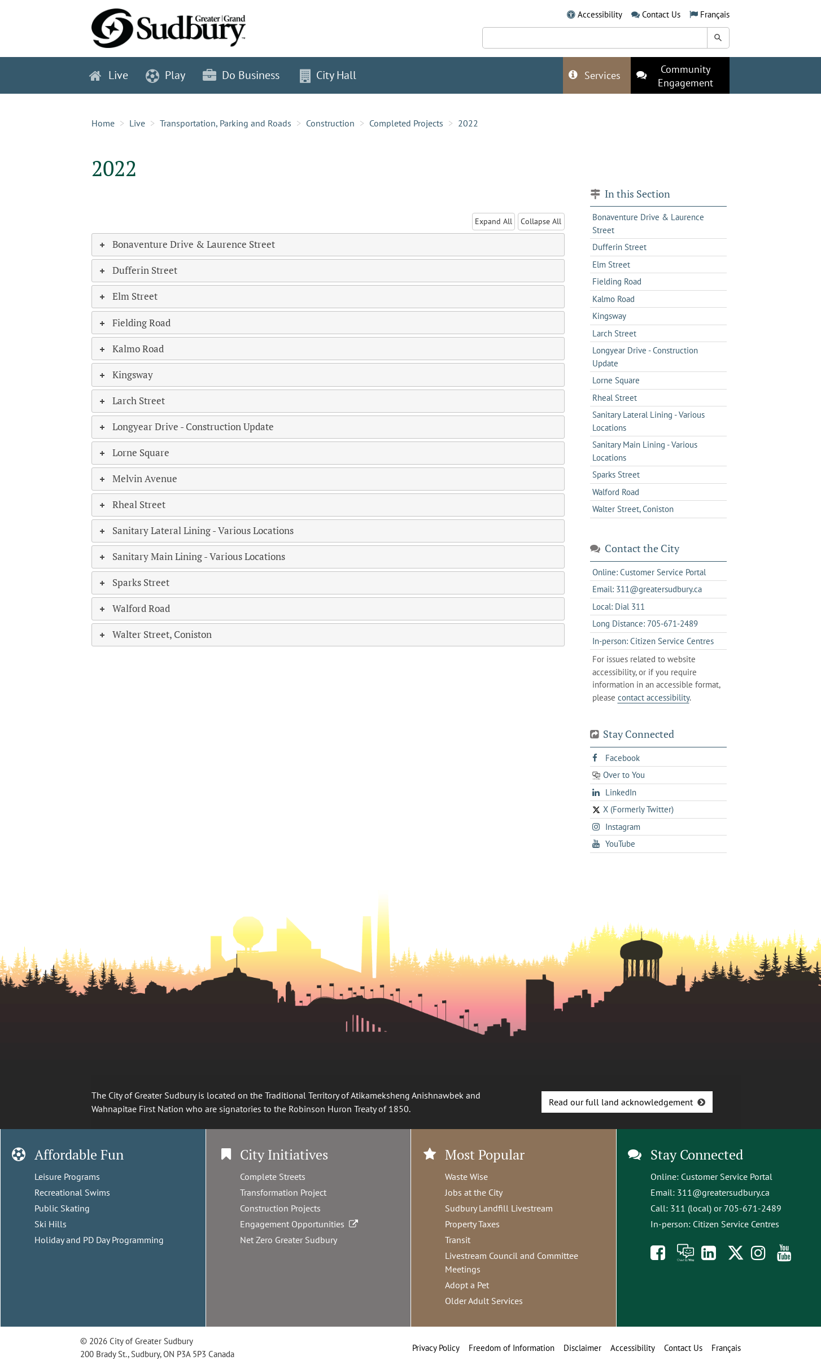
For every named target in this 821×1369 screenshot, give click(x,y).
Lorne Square (616, 380)
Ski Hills (50, 1224)
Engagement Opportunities (300, 1224)
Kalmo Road (613, 299)
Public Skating (62, 1208)
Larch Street (614, 333)
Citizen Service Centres (736, 1224)
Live (137, 123)
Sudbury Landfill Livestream (499, 1208)
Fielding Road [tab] (134, 322)
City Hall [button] (328, 75)
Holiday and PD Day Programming (99, 1239)
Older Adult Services (484, 1300)
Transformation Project (283, 1192)
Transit (457, 1239)
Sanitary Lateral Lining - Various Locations (648, 421)
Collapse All (541, 221)
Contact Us (661, 14)
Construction (330, 123)
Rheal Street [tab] (131, 504)
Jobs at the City (474, 1192)
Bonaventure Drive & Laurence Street (648, 223)
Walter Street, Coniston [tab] (155, 634)
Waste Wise (466, 1176)
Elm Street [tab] (128, 296)
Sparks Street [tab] (133, 582)
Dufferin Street (619, 247)
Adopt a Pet (467, 1285)
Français (715, 14)
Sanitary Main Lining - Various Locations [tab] (191, 556)
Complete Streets (272, 1176)
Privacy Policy (436, 1347)
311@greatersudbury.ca (723, 1192)
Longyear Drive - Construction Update (645, 357)
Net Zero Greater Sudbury (288, 1239)
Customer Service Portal (726, 1176)
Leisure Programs (67, 1176)
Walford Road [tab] (134, 608)
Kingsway (609, 315)
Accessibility (600, 14)
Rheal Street (614, 397)
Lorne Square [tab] (133, 452)
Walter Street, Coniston (633, 509)
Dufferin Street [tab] (137, 270)
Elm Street (611, 264)
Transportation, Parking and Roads (225, 123)
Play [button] (165, 75)
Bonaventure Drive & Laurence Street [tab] (186, 244)
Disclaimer (582, 1347)
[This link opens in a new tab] (680, 75)
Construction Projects (280, 1208)
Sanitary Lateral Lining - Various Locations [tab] (196, 530)
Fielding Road (616, 281)
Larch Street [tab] (131, 400)
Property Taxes (472, 1224)
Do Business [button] (241, 75)
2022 (468, 123)
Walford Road (615, 492)
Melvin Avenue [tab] (137, 478)
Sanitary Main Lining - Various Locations (644, 451)
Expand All (493, 221)
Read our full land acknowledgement (621, 1102)
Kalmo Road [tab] (131, 348)
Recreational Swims (72, 1192)
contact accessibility (653, 697)
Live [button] (108, 75)
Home (103, 123)
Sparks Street (616, 474)
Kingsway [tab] (125, 374)
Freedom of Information (511, 1347)
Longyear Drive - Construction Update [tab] (186, 426)
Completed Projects (406, 123)
